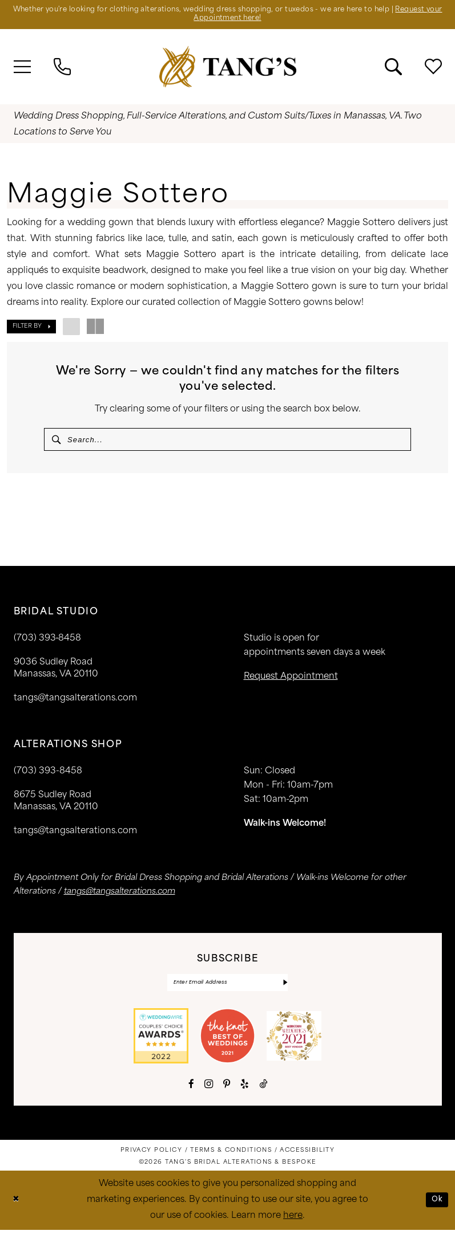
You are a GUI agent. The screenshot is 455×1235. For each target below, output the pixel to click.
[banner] (227, 68)
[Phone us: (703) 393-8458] (62, 68)
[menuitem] (22, 68)
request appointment (291, 680)
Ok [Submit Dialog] (436, 1205)
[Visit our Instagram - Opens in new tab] (208, 1089)
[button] (22, 68)
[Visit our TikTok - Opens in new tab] (263, 1089)
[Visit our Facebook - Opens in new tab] (191, 1089)
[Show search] (393, 68)
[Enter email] (228, 986)
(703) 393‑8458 (48, 642)
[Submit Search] (57, 441)
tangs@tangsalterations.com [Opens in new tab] (119, 895)
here (293, 1221)
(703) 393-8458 (48, 775)
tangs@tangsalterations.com (75, 702)
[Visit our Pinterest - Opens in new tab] (226, 1089)
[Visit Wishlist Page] (433, 68)
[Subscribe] (284, 986)
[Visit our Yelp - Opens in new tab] (244, 1089)
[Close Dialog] (17, 1205)
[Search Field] (227, 441)
